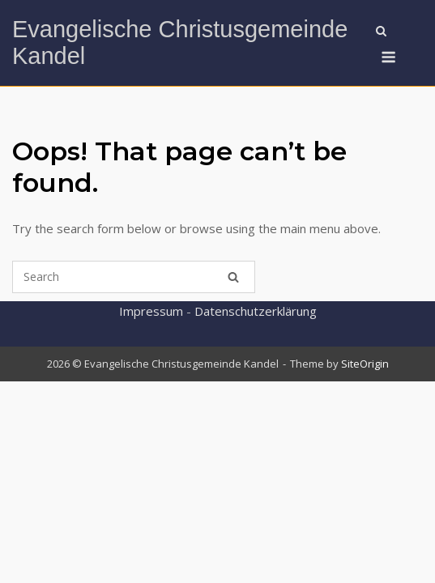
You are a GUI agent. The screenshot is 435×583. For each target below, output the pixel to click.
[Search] (233, 277)
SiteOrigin (365, 363)
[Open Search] (381, 32)
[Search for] (133, 277)
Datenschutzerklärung (255, 311)
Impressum (151, 311)
